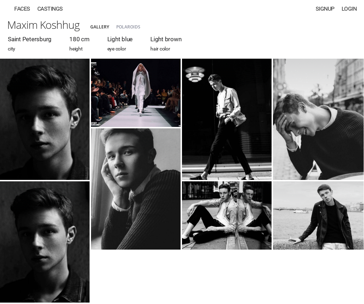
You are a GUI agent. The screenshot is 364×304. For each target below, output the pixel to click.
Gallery (99, 27)
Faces (22, 8)
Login (349, 8)
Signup (325, 8)
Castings (50, 8)
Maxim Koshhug (43, 24)
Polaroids (128, 27)
